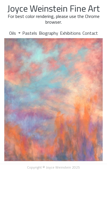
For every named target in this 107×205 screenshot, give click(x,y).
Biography (48, 33)
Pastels (29, 33)
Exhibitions (70, 33)
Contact (90, 33)
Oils (13, 33)
